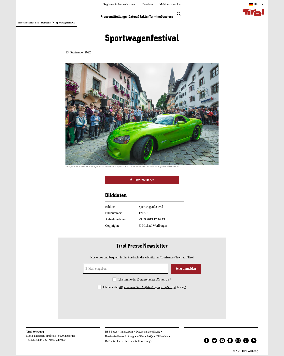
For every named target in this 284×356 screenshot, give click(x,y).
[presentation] (142, 302)
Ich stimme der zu (144, 280)
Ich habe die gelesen (144, 288)
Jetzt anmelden (186, 270)
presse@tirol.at (57, 341)
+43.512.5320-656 (36, 341)
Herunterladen (142, 181)
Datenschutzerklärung (151, 280)
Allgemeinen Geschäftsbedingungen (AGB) (146, 288)
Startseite (46, 22)
